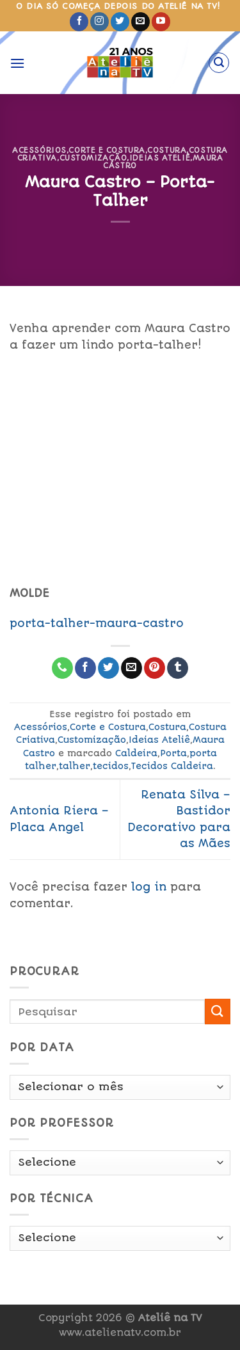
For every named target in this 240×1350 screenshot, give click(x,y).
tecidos (111, 766)
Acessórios (39, 150)
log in (148, 886)
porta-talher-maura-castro (97, 623)
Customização (93, 158)
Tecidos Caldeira (172, 766)
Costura (166, 150)
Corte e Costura (106, 150)
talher (74, 766)
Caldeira (136, 753)
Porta (173, 753)
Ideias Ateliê (159, 158)
